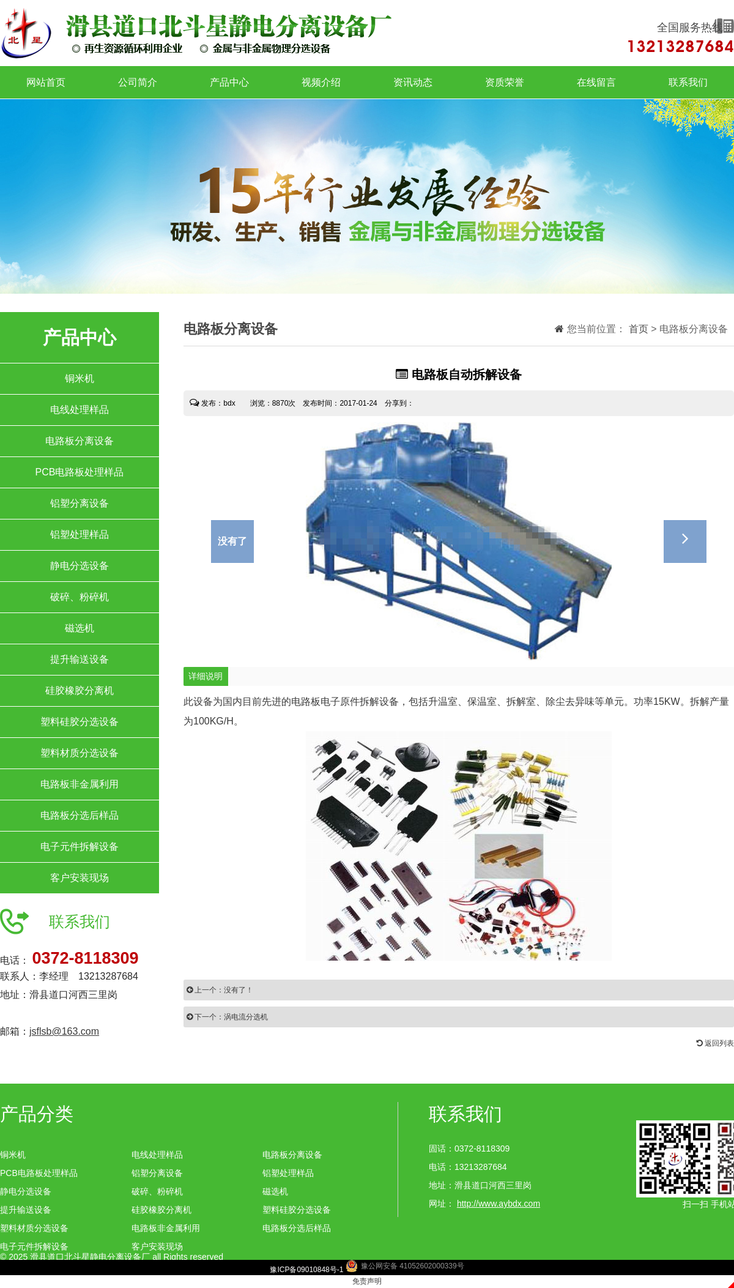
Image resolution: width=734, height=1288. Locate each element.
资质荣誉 (504, 82)
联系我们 (688, 82)
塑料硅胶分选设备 (79, 722)
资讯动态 (412, 82)
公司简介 (137, 82)
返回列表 (715, 1043)
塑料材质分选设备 (79, 753)
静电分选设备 (79, 565)
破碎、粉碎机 (79, 597)
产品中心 (229, 82)
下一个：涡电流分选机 (227, 1017)
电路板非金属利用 (79, 784)
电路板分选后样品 (79, 815)
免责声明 (367, 1281)
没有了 (232, 541)
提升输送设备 (79, 659)
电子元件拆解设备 (79, 846)
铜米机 (79, 378)
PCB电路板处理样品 (79, 472)
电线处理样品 (79, 409)
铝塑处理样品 (79, 534)
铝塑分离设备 (79, 503)
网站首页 (45, 82)
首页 (638, 329)
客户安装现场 (79, 878)
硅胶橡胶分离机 (79, 690)
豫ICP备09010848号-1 (306, 1269)
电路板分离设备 (79, 441)
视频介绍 (321, 82)
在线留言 (596, 82)
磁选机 (79, 628)
